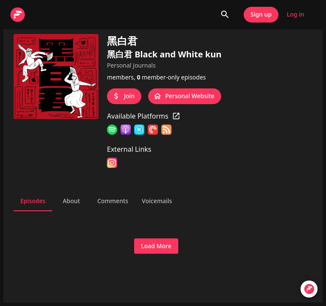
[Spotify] (112, 131)
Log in (295, 15)
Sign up (261, 15)
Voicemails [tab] (157, 201)
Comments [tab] (112, 201)
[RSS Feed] (166, 131)
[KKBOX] (139, 131)
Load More (156, 246)
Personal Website (184, 96)
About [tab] (71, 201)
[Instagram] (112, 164)
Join (124, 96)
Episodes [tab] (33, 201)
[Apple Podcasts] (126, 131)
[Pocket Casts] (153, 131)
